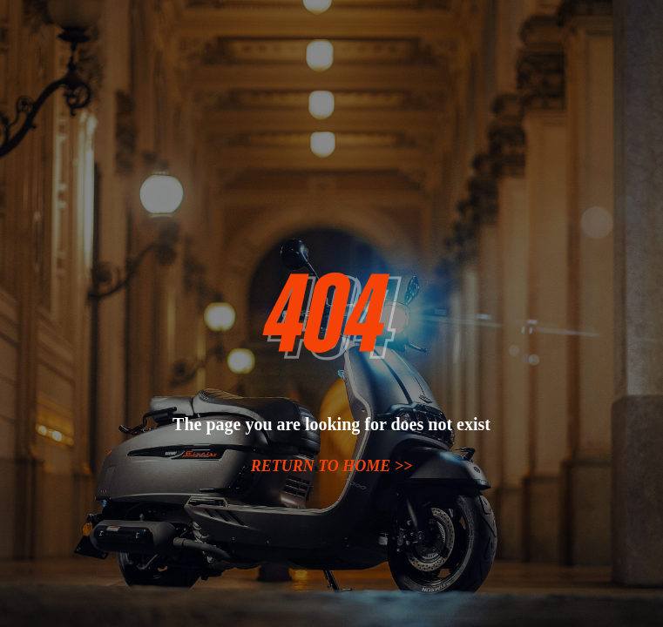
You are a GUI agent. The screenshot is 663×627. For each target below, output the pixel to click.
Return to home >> (332, 466)
